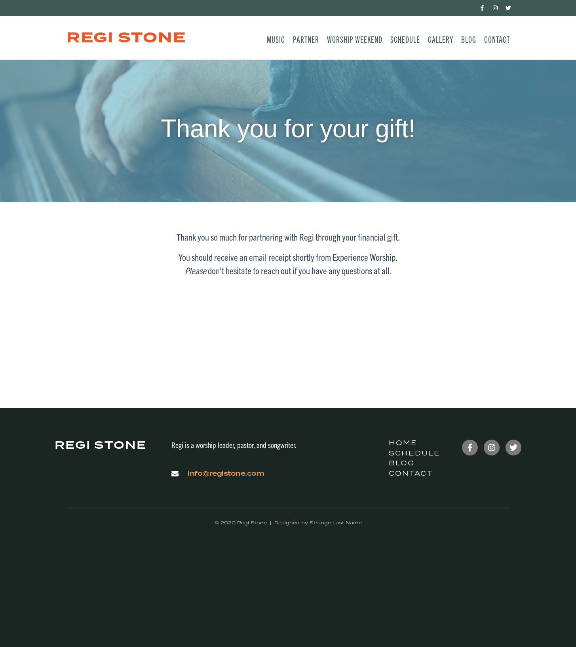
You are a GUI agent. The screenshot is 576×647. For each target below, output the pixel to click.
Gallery (440, 39)
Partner (306, 39)
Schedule (405, 39)
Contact (497, 39)
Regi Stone (126, 37)
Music (276, 39)
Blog (468, 39)
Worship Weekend (354, 39)
